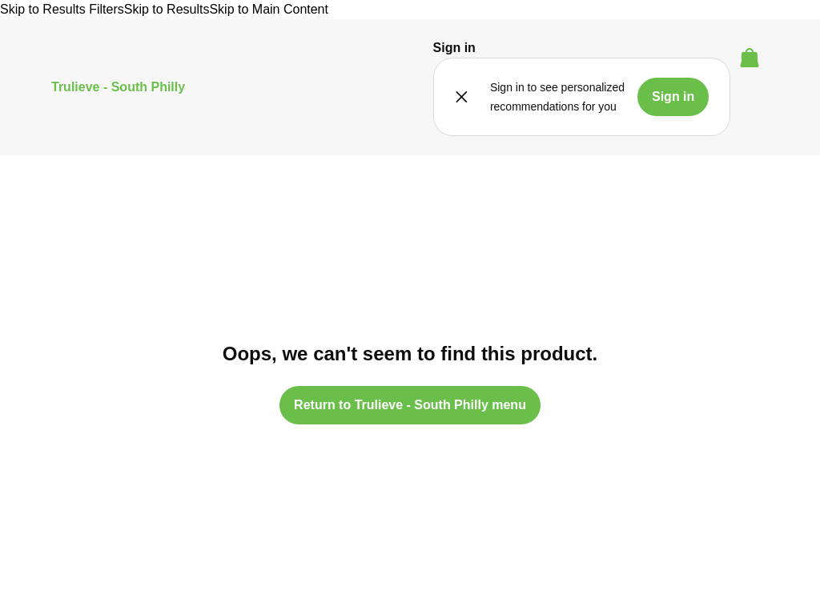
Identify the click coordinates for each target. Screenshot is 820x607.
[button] (454, 48)
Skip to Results (167, 9)
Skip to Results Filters (62, 9)
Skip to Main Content (268, 9)
